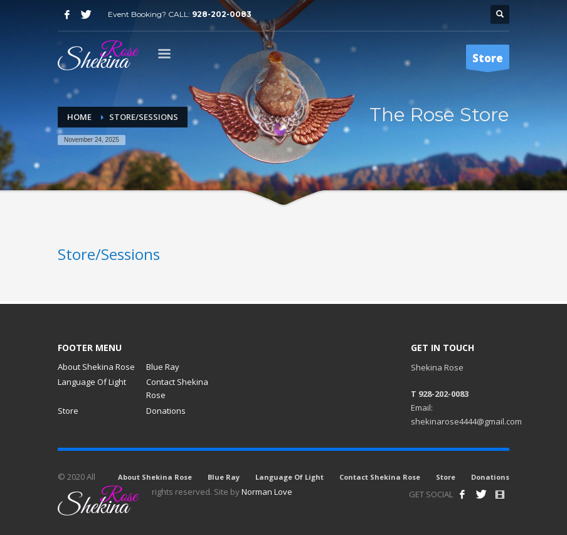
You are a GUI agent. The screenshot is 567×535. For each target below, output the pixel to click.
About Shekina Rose (96, 366)
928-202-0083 (222, 14)
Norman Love (266, 491)
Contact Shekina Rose (177, 388)
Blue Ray (162, 366)
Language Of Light (92, 381)
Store (68, 410)
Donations (166, 410)
